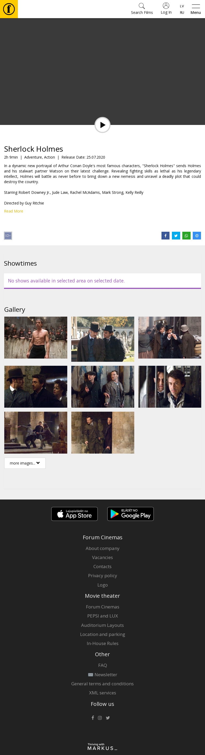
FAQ (102, 665)
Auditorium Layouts (102, 625)
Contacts (102, 566)
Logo (102, 585)
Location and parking (102, 634)
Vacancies (102, 557)
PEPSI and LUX (102, 616)
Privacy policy (102, 575)
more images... (25, 463)
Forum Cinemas (102, 607)
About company (103, 548)
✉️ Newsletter (102, 674)
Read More (13, 211)
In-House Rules (103, 643)
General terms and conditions (102, 684)
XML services (102, 693)
